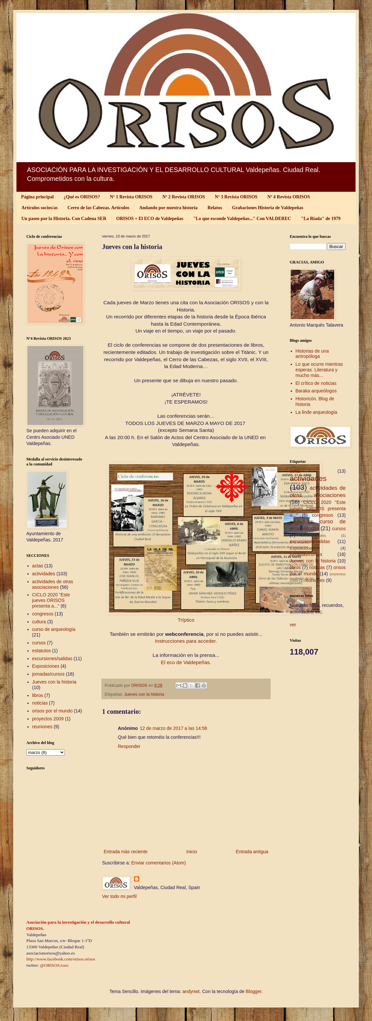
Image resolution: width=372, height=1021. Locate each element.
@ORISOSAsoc (54, 965)
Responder (129, 746)
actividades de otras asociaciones (52, 584)
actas (37, 565)
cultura (39, 621)
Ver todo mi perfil (119, 896)
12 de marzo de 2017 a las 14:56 (173, 728)
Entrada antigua (252, 851)
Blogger (253, 991)
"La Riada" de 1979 (320, 218)
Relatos (214, 207)
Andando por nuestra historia (168, 207)
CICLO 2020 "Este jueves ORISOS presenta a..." (51, 600)
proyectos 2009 (48, 718)
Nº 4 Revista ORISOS (288, 196)
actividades (43, 573)
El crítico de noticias (316, 383)
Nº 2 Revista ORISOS (183, 196)
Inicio (191, 851)
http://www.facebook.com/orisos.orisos (60, 959)
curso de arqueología (54, 629)
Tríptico (186, 620)
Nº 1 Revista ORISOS (131, 196)
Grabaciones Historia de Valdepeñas (267, 207)
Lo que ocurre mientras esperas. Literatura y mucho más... (319, 369)
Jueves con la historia (144, 694)
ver (293, 624)
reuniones (42, 726)
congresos (43, 613)
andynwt (190, 991)
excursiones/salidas (52, 658)
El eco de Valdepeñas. (186, 662)
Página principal (37, 196)
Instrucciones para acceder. (186, 641)
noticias (40, 703)
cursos (39, 642)
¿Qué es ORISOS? (82, 196)
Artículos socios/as (39, 207)
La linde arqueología (316, 412)
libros (37, 695)
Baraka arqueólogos (316, 390)
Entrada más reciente (125, 851)
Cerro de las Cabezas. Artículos (98, 207)
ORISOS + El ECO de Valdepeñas (149, 218)
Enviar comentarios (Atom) (158, 862)
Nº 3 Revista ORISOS (236, 196)
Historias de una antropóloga (312, 353)
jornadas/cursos (48, 674)
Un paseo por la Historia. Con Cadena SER (63, 218)
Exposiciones (46, 666)
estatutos (41, 650)
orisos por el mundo (52, 710)
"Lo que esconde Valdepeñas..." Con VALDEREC (242, 218)
